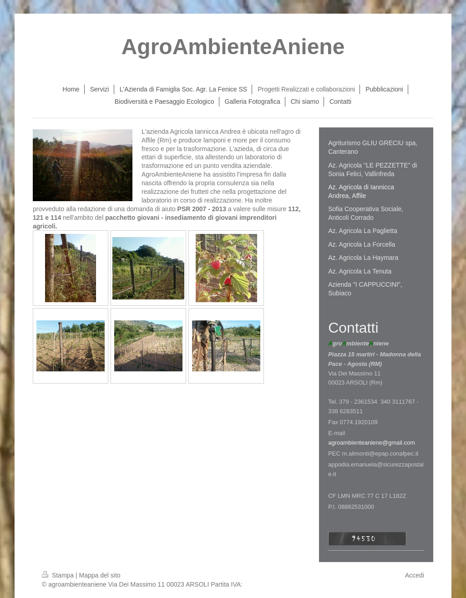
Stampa (59, 575)
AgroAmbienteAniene (233, 47)
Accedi (414, 575)
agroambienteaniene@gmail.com (371, 442)
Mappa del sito (100, 575)
